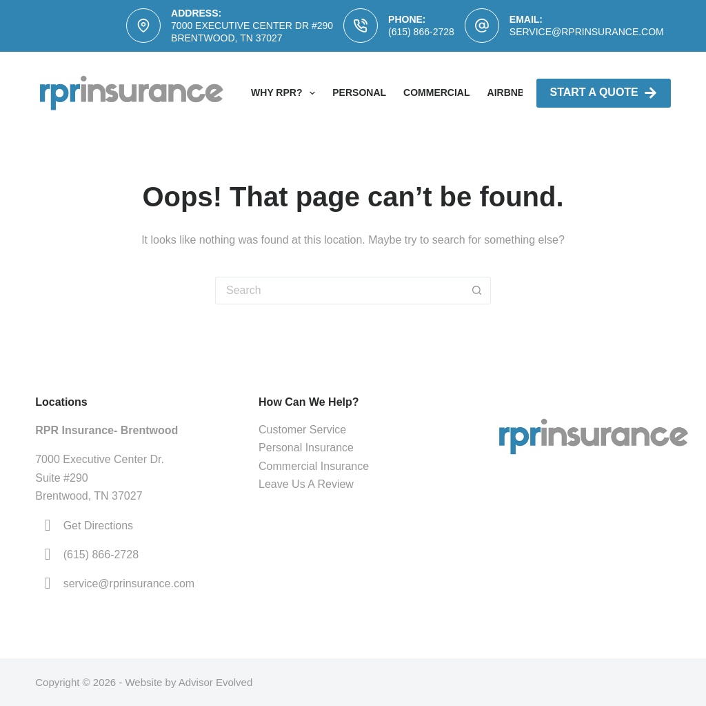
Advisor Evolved (216, 682)
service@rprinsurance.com (587, 31)
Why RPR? (286, 93)
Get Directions (98, 525)
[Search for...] (339, 290)
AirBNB (506, 92)
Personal (359, 92)
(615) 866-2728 (421, 31)
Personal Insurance (306, 447)
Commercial (436, 92)
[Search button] (477, 290)
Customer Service (302, 429)
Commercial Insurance (314, 466)
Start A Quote (603, 92)
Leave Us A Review (306, 484)
